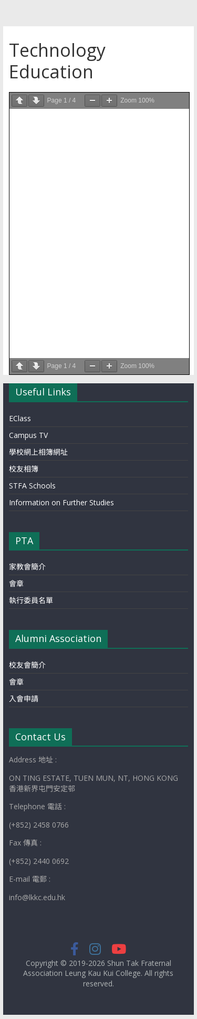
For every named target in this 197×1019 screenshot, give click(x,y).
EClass (20, 418)
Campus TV (28, 435)
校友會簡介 (27, 665)
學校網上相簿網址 (38, 452)
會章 (16, 583)
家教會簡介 (27, 567)
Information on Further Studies (61, 502)
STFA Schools (32, 486)
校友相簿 (23, 469)
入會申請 (23, 699)
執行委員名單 (31, 600)
